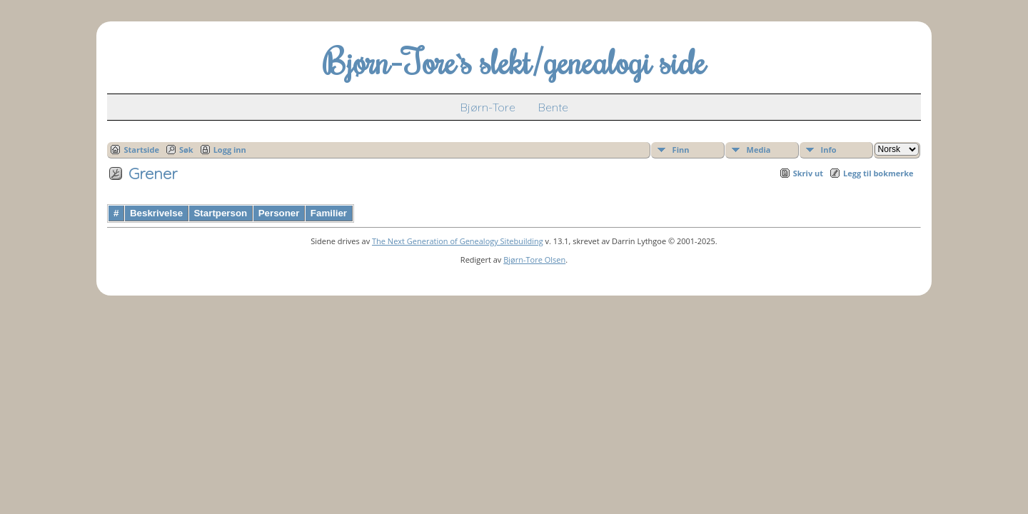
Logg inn (229, 149)
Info (829, 149)
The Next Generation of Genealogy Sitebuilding (457, 241)
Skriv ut (808, 173)
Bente (553, 107)
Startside (141, 149)
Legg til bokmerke (878, 173)
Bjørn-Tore (487, 107)
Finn (681, 149)
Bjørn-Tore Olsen (534, 259)
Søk (186, 149)
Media (759, 149)
